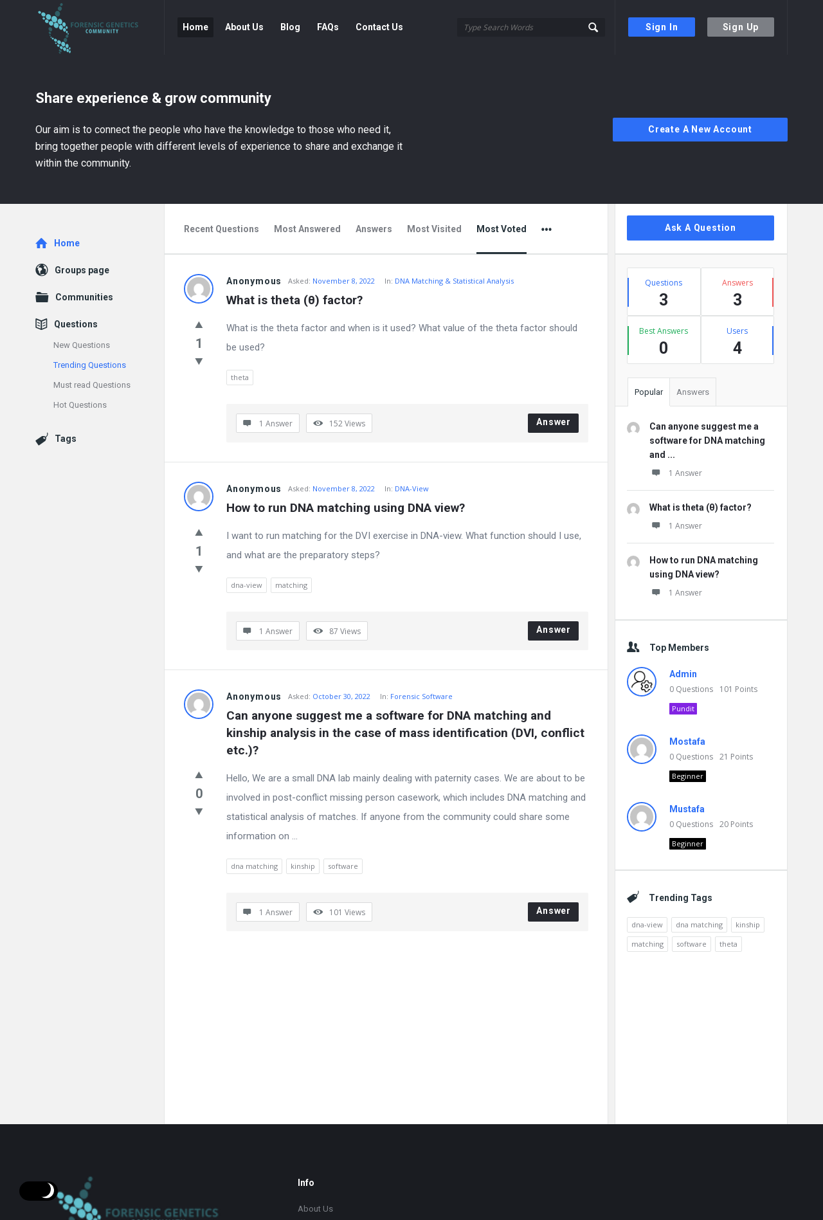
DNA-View (412, 488)
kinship (303, 866)
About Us (244, 27)
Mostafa (687, 741)
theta (240, 377)
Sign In (662, 27)
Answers (374, 229)
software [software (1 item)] (691, 944)
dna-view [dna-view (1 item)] (647, 924)
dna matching (254, 866)
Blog (290, 27)
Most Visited (434, 229)
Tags (66, 438)
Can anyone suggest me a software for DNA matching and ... (707, 440)
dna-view (246, 585)
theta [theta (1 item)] (728, 944)
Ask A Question (700, 228)
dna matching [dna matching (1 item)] (699, 924)
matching (291, 585)
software (343, 866)
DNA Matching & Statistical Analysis (454, 281)
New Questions (81, 345)
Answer (553, 422)
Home (195, 27)
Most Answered (307, 229)
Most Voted (501, 229)
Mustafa (687, 809)
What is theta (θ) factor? (294, 300)
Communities (84, 297)
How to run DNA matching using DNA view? (345, 507)
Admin (683, 674)
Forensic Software (421, 696)
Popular (649, 392)
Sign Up (741, 27)
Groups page (82, 270)
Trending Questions (89, 365)
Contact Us (379, 27)
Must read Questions (92, 385)
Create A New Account (700, 129)
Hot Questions (80, 405)
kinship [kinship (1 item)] (748, 924)
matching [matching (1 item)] (647, 944)
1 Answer (675, 473)
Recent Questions (221, 229)
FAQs (328, 27)
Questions (76, 324)
